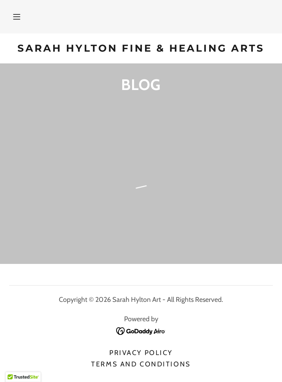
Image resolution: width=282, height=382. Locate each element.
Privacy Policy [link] (141, 353)
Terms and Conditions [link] (141, 364)
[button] (16, 16)
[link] (141, 48)
